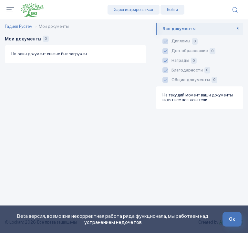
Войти (172, 9)
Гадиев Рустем (19, 26)
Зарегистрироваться (133, 9)
